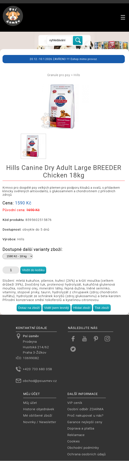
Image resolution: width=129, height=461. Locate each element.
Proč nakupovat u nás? (85, 415)
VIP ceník (74, 403)
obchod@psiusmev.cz (40, 381)
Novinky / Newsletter (39, 422)
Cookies (73, 441)
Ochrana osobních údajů (86, 454)
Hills (77, 75)
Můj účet (30, 403)
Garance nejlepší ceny (84, 422)
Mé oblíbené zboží (37, 415)
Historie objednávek (38, 409)
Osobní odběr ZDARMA (85, 409)
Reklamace (76, 435)
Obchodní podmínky (83, 448)
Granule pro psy (58, 75)
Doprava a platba (80, 428)
